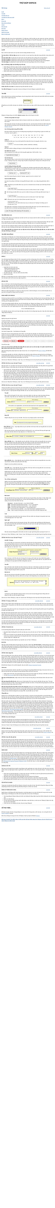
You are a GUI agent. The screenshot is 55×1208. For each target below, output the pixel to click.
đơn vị (17, 819)
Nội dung (4, 819)
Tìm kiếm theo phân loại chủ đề (8, 17)
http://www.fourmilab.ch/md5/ (16, 709)
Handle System (13, 758)
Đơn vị (3, 19)
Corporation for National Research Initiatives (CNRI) (15, 761)
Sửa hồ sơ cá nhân (5, 32)
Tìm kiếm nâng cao (5, 15)
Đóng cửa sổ (47, 8)
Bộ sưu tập (4, 21)
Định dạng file (4, 26)
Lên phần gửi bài (40, 363)
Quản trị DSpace (42, 350)
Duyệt (3, 11)
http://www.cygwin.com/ (7, 710)
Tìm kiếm (3, 13)
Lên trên (48, 50)
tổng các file (10, 675)
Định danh (4, 28)
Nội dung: (4, 8)
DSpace (38, 815)
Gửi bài (3, 24)
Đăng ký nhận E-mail (6, 34)
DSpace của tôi (5, 30)
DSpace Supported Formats (34, 665)
